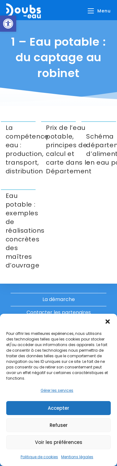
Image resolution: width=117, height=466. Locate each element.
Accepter (58, 408)
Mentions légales (77, 456)
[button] (8, 24)
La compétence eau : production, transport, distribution (27, 149)
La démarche (58, 299)
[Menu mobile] (99, 11)
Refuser (59, 425)
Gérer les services (57, 390)
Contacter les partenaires (59, 312)
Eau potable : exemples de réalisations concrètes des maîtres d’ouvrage (25, 230)
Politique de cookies (39, 456)
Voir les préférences (58, 442)
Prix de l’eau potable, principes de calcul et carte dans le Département (69, 149)
